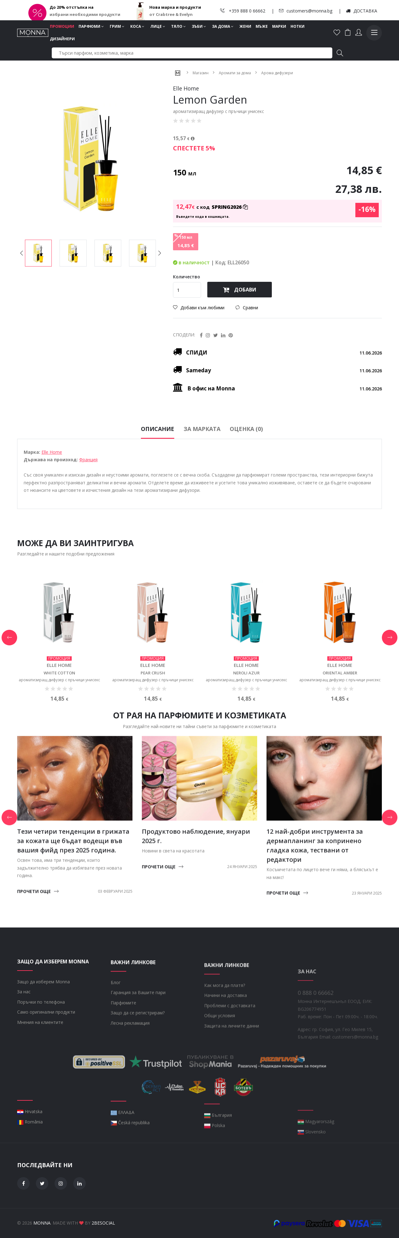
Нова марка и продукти (175, 7)
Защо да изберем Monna (43, 1012)
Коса (137, 26)
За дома (222, 26)
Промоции (62, 26)
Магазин (201, 72)
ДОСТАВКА (361, 11)
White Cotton (59, 703)
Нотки (298, 26)
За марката (202, 459)
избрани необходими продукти (85, 14)
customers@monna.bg (305, 11)
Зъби (199, 26)
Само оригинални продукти (46, 1042)
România (30, 1152)
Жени (245, 26)
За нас (24, 1022)
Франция (88, 490)
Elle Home (51, 482)
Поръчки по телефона (41, 1032)
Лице (157, 26)
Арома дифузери (277, 72)
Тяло (178, 26)
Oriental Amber (340, 703)
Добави (239, 289)
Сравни (246, 308)
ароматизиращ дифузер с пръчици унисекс (59, 709)
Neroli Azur (246, 703)
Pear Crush (153, 703)
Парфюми (91, 26)
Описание (157, 459)
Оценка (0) (246, 459)
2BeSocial (103, 1223)
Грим (117, 26)
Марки (279, 26)
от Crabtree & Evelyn (171, 14)
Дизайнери (62, 39)
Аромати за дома (235, 72)
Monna (41, 1223)
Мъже (262, 26)
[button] (159, 253)
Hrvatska (29, 1141)
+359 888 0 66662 (242, 11)
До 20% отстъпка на (72, 7)
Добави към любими (198, 308)
